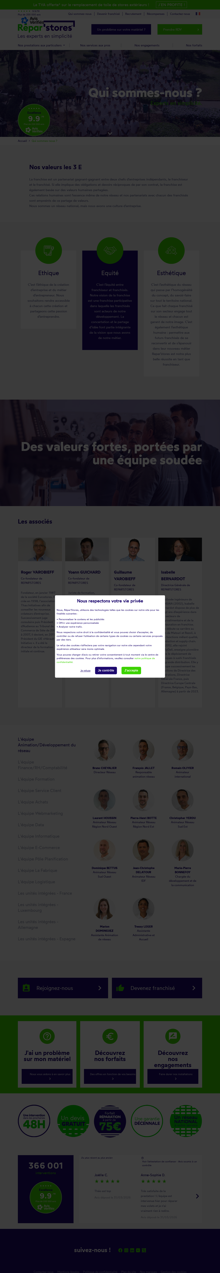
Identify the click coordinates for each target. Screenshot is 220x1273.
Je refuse (85, 670)
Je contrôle (106, 670)
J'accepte (131, 670)
